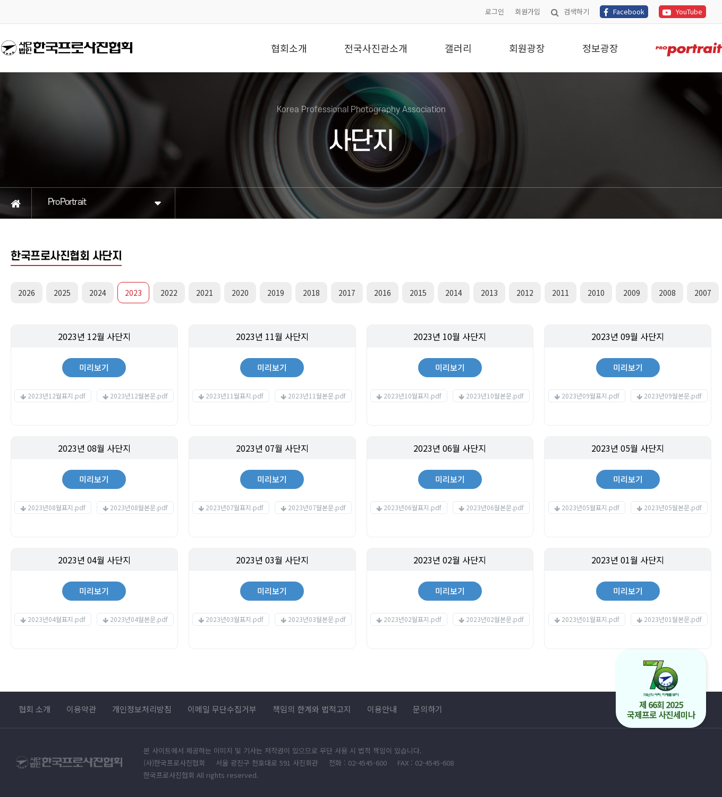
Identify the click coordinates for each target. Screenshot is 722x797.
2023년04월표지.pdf (57, 619)
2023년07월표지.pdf (235, 507)
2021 (204, 292)
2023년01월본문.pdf (673, 619)
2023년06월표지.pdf (412, 507)
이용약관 (81, 709)
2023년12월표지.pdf (57, 395)
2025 (62, 292)
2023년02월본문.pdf (495, 619)
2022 (168, 292)
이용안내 (382, 709)
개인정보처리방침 (142, 709)
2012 (524, 292)
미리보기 (94, 367)
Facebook (624, 11)
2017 (346, 292)
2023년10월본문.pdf (495, 395)
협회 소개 (34, 709)
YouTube (682, 11)
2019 (275, 292)
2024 (97, 292)
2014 (453, 292)
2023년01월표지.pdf (590, 619)
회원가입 (527, 11)
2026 (26, 292)
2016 (382, 292)
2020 (240, 292)
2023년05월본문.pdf (673, 507)
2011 (560, 292)
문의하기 (428, 709)
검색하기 (570, 11)
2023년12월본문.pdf (139, 395)
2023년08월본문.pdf (139, 507)
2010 (596, 292)
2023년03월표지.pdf (235, 619)
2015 (418, 292)
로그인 (494, 11)
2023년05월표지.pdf (590, 507)
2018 (311, 292)
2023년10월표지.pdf (412, 395)
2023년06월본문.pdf (495, 507)
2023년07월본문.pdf (317, 507)
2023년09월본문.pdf (673, 395)
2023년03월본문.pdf (317, 619)
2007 (702, 292)
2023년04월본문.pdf (139, 619)
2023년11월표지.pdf (235, 395)
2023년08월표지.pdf (57, 507)
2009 (631, 292)
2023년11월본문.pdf (317, 395)
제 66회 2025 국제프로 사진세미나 (661, 690)
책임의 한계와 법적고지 (312, 709)
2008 (667, 292)
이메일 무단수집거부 (222, 709)
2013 (489, 292)
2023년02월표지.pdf (412, 619)
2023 (133, 292)
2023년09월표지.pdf (590, 395)
